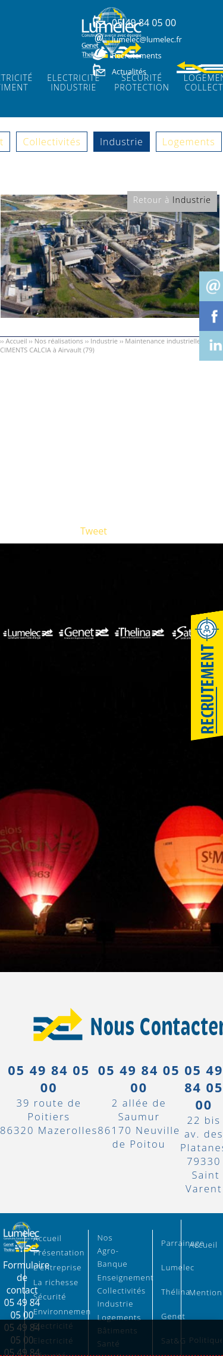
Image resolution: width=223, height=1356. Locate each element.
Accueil (16, 340)
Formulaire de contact (26, 1277)
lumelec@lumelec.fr (147, 39)
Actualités (129, 71)
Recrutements (137, 55)
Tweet (93, 531)
